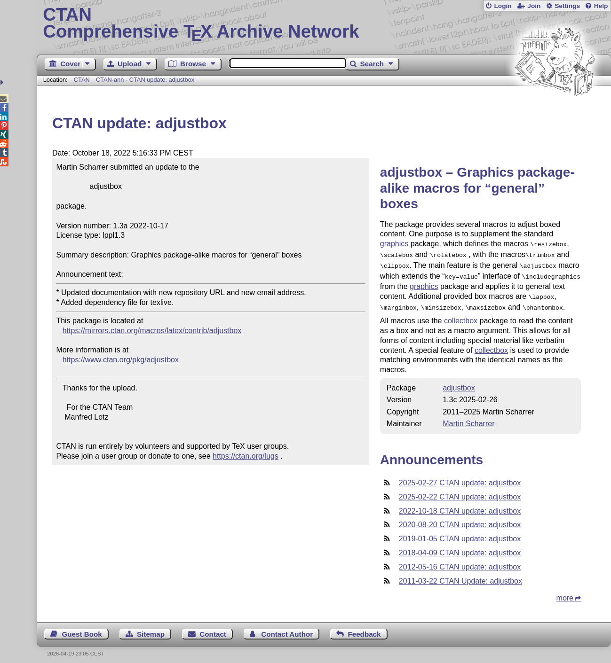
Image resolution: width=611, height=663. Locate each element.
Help (601, 5)
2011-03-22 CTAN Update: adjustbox (460, 575)
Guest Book (82, 628)
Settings (567, 5)
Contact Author (287, 628)
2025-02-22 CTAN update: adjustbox (460, 491)
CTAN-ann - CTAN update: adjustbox (145, 79)
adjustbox (459, 382)
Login (502, 5)
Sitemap (151, 628)
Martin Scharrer (468, 418)
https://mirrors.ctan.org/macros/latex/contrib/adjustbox (152, 331)
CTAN (82, 79)
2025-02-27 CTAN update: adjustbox (460, 477)
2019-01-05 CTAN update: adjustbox (460, 533)
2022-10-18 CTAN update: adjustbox (460, 505)
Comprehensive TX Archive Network (323, 23)
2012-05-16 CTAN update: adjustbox (460, 561)
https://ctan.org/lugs (245, 456)
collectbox (460, 315)
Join (533, 5)
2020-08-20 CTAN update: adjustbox (460, 519)
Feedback (364, 628)
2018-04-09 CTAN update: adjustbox (460, 547)
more (564, 592)
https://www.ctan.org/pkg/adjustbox (121, 360)
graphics (394, 244)
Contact (212, 628)
